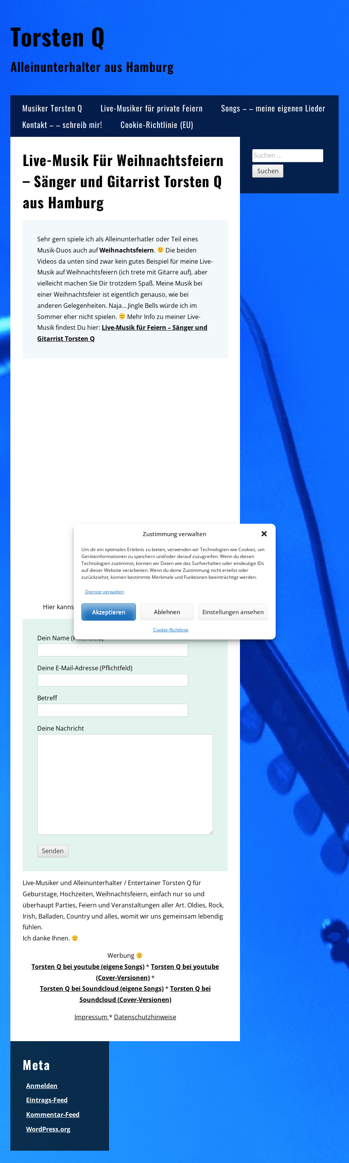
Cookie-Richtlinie (171, 629)
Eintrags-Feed (47, 1100)
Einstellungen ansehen (233, 612)
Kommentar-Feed (52, 1114)
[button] (264, 534)
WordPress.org (48, 1129)
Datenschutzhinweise (145, 1017)
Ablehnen (167, 612)
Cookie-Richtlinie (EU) (157, 124)
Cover (128, 999)
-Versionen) (154, 999)
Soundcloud (98, 999)
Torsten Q (57, 35)
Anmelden (42, 1086)
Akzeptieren (108, 612)
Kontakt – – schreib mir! (62, 124)
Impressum (91, 1017)
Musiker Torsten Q (52, 108)
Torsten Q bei (190, 988)
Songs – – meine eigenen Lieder (273, 108)
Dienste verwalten (104, 591)
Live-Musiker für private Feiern (152, 108)
